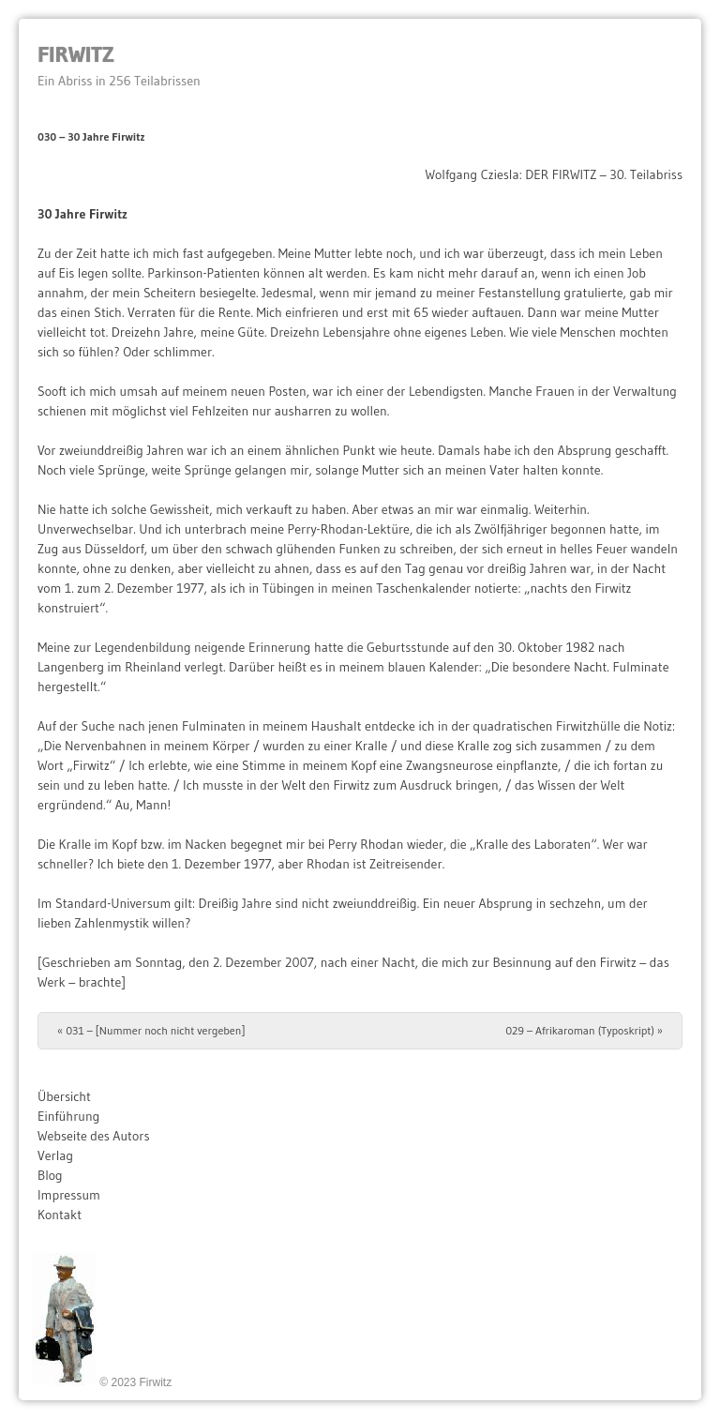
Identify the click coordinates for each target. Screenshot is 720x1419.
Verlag (55, 1155)
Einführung (68, 1116)
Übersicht (64, 1096)
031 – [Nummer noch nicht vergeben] (151, 1030)
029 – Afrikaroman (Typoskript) (584, 1030)
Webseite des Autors (94, 1135)
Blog (50, 1175)
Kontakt (60, 1214)
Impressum (69, 1194)
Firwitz (75, 54)
